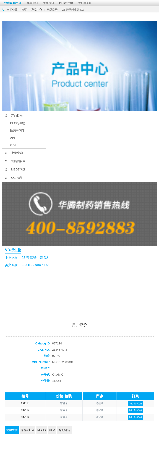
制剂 (13, 145)
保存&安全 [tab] (27, 430)
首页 (24, 9)
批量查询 (17, 152)
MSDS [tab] (41, 430)
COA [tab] (52, 430)
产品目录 (52, 9)
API (12, 137)
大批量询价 (85, 3)
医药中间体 (17, 130)
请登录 (64, 403)
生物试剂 (48, 3)
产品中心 (36, 9)
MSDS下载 (18, 169)
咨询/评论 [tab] (64, 430)
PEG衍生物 (66, 3)
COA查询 (17, 177)
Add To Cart (135, 403)
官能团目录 (18, 161)
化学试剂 (32, 3)
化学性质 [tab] (12, 430)
